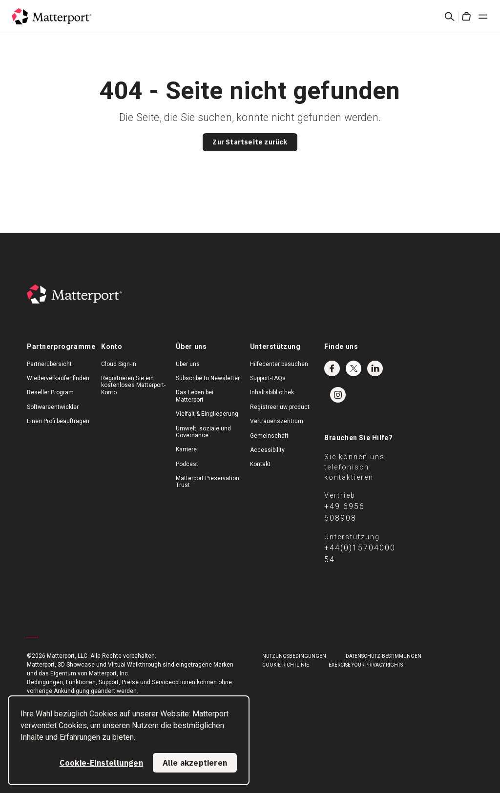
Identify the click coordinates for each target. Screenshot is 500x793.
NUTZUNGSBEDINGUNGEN (294, 656)
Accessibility (267, 450)
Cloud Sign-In (118, 364)
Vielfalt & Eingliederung (207, 413)
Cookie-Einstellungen (101, 763)
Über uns (188, 364)
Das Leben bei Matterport (194, 396)
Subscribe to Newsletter (208, 378)
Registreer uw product (280, 407)
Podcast (187, 464)
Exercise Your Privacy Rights (366, 665)
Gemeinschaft (269, 435)
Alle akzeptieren (195, 763)
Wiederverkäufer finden (58, 378)
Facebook (332, 368)
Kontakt (260, 464)
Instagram (338, 395)
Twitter (353, 368)
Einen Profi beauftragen (58, 421)
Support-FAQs (268, 378)
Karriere (186, 449)
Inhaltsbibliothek (272, 392)
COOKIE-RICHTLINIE (285, 665)
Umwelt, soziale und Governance (203, 432)
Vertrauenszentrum (276, 421)
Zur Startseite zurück (249, 142)
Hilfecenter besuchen (279, 364)
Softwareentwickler (53, 407)
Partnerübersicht (49, 364)
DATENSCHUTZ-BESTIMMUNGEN (383, 656)
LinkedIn (375, 368)
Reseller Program (50, 392)
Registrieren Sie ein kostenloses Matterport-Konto (133, 385)
